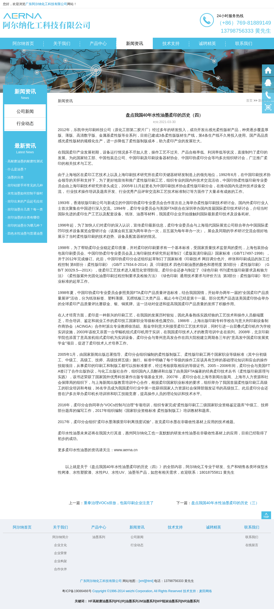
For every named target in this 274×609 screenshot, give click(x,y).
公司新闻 (137, 537)
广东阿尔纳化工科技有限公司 (46, 4)
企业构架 (60, 561)
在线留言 (251, 545)
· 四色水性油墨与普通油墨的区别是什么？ (24, 235)
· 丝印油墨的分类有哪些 (23, 217)
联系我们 (251, 527)
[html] (149, 581)
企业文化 (60, 545)
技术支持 (175, 527)
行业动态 (137, 545)
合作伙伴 (60, 569)
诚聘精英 (213, 527)
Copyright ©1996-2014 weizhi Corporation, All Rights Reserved (137, 591)
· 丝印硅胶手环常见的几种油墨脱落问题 (24, 186)
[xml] (142, 581)
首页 (249, 100)
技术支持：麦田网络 (197, 591)
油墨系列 (98, 537)
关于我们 (60, 527)
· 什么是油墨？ (16, 169)
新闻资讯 (137, 527)
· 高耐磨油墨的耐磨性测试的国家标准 (24, 162)
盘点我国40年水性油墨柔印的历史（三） (225, 503)
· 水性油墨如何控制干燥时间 (24, 194)
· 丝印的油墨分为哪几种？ (24, 225)
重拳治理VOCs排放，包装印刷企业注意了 (119, 503)
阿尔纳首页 (22, 527)
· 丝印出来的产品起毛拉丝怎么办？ (24, 202)
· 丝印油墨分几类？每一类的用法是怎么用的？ (24, 210)
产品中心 (98, 527)
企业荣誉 (60, 553)
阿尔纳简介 (60, 537)
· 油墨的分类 (15, 177)
